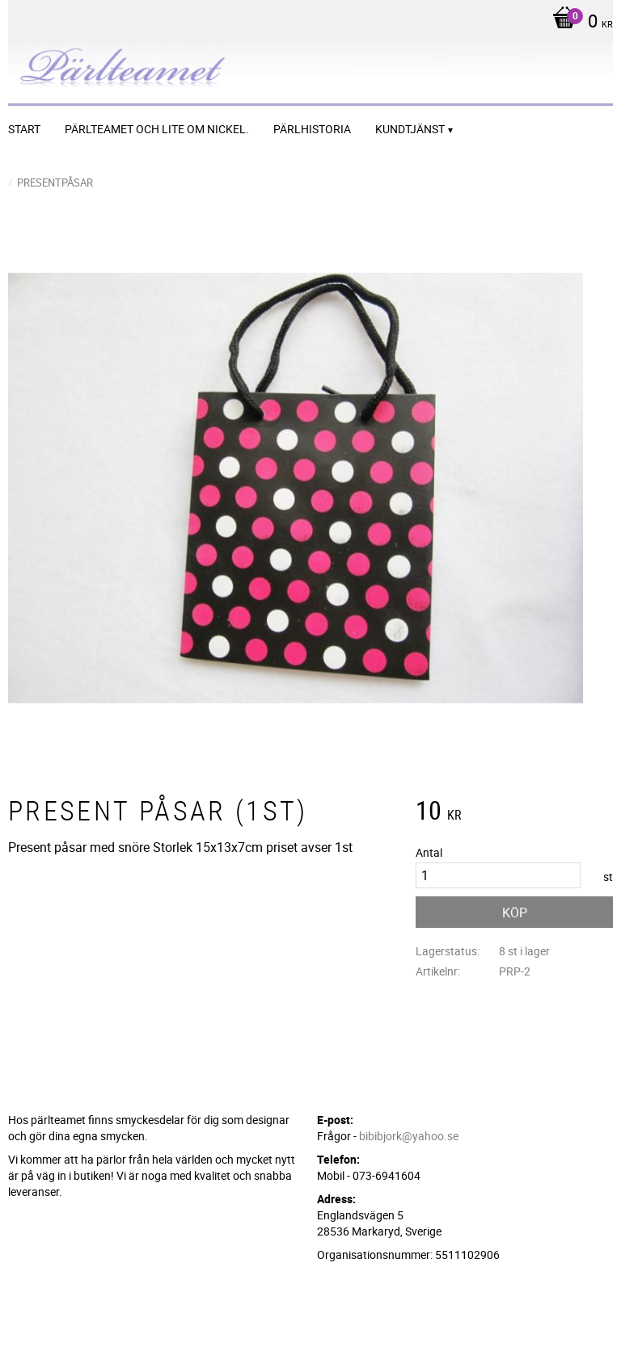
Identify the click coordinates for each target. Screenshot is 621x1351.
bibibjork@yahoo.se (408, 1135)
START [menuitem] (24, 128)
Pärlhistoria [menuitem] (312, 128)
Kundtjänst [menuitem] (410, 128)
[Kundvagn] (578, 22)
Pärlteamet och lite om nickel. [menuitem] (157, 128)
